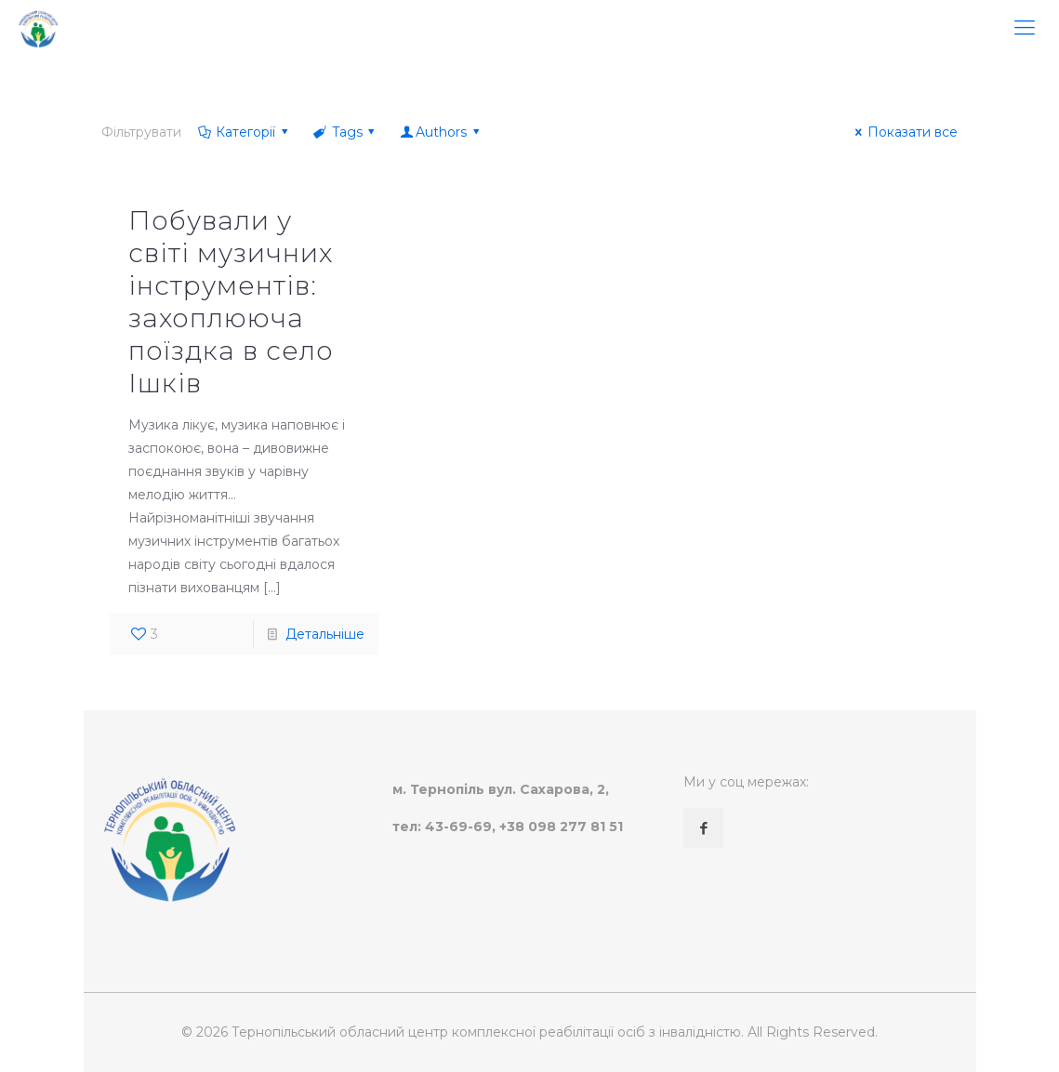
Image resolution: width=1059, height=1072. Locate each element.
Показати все (903, 132)
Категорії (244, 132)
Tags (345, 132)
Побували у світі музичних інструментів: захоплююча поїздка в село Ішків (231, 302)
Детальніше (324, 634)
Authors (440, 132)
